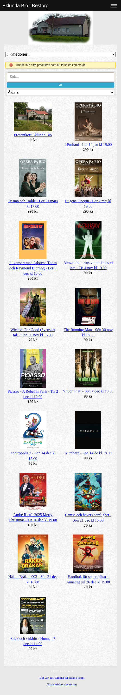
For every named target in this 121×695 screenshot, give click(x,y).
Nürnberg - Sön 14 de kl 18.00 (88, 453)
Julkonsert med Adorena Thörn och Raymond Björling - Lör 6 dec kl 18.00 (33, 268)
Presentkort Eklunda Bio (33, 135)
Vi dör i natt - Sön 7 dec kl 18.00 (88, 391)
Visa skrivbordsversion (62, 684)
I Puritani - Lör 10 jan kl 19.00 (88, 145)
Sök (60, 84)
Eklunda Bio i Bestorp (25, 5)
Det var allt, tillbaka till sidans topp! (61, 677)
